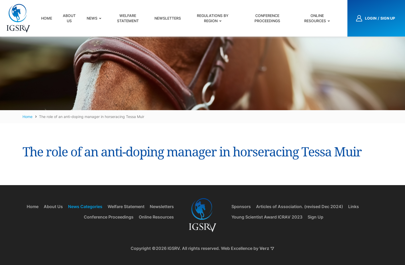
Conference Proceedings (267, 18)
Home (46, 18)
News (92, 18)
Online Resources (315, 18)
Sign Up (315, 217)
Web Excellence (236, 248)
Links (353, 206)
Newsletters (167, 18)
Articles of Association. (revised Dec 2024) (299, 206)
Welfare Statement (128, 18)
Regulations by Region (213, 18)
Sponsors (241, 206)
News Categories (85, 206)
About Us (69, 18)
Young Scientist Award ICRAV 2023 (266, 217)
